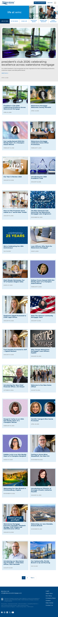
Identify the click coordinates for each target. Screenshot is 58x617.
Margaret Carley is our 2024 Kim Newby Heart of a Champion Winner (14, 420)
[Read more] (5, 73)
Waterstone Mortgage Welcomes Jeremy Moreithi (41, 106)
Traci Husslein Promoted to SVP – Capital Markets (15, 350)
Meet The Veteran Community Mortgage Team (42, 316)
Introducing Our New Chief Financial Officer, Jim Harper (14, 386)
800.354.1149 (5, 591)
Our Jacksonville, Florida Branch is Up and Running (40, 561)
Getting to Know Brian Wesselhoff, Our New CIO (40, 455)
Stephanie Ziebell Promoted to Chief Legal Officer (15, 316)
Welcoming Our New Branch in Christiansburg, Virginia (15, 489)
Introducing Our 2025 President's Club (39, 177)
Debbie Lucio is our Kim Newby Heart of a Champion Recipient (15, 455)
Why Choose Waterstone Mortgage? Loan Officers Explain (40, 351)
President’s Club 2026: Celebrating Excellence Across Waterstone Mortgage (28, 63)
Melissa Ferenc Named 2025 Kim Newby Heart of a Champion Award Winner (42, 281)
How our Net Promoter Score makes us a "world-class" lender (15, 211)
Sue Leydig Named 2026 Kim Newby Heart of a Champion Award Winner (14, 142)
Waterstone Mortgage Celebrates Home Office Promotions (40, 142)
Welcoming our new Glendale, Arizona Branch (42, 524)
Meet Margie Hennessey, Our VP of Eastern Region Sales (14, 281)
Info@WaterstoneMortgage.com (11, 593)
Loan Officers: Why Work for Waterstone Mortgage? (41, 247)
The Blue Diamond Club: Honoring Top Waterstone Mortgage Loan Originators (41, 212)
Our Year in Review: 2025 (13, 177)
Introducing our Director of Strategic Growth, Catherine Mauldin (41, 490)
